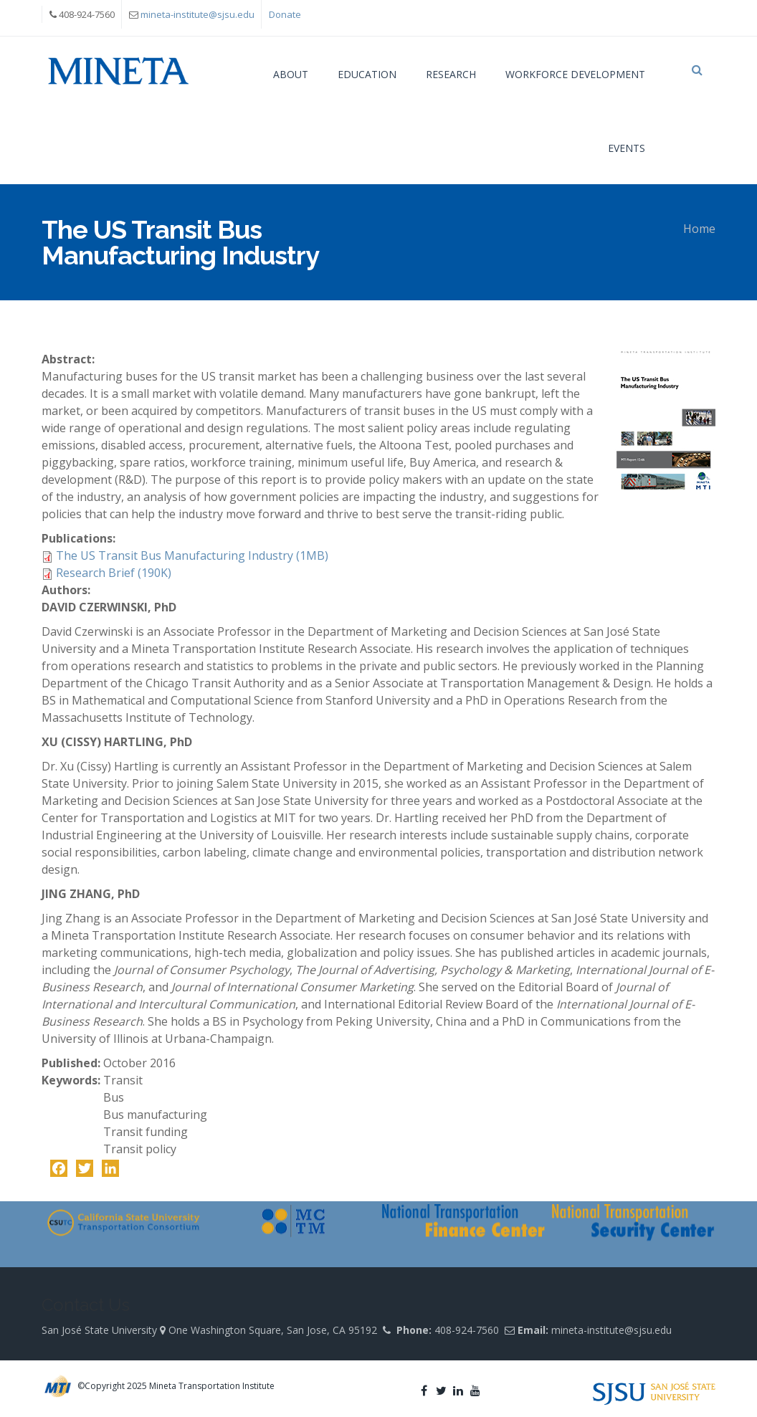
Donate (285, 14)
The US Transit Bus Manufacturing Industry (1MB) (192, 555)
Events (626, 148)
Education (367, 74)
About (290, 74)
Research (451, 74)
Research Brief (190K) (113, 573)
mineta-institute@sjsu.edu (197, 14)
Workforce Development (575, 74)
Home (699, 229)
